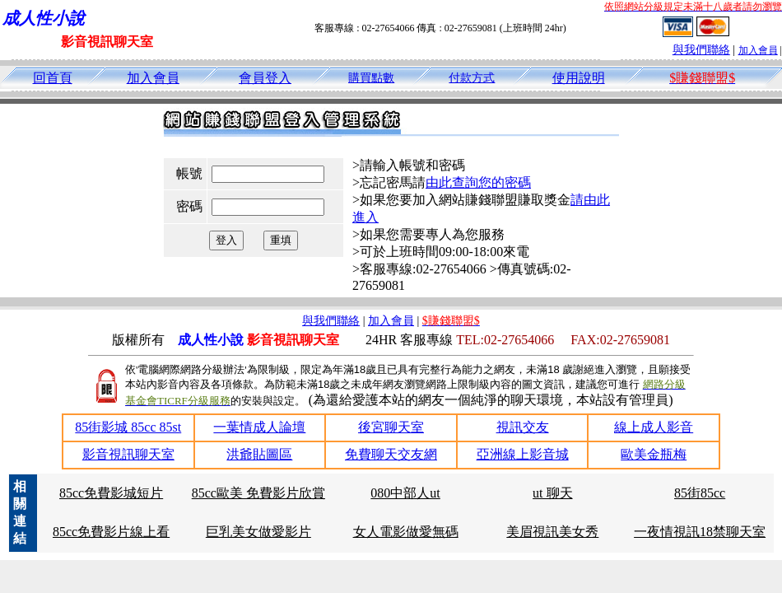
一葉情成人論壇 (259, 427)
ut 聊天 (552, 493)
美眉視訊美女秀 (552, 532)
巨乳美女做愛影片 (258, 532)
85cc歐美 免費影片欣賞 (258, 493)
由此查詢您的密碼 (478, 182)
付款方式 (472, 78)
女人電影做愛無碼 (405, 532)
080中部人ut (405, 493)
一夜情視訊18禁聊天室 (700, 532)
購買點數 (371, 78)
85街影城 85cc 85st (128, 427)
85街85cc (699, 493)
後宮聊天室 (391, 427)
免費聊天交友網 (391, 454)
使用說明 (578, 78)
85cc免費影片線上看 (111, 532)
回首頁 (52, 78)
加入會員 (758, 50)
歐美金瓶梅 (654, 454)
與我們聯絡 (701, 50)
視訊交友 (522, 427)
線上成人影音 (653, 427)
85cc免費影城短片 (111, 493)
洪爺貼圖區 (259, 454)
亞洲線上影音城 (523, 454)
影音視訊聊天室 (128, 454)
